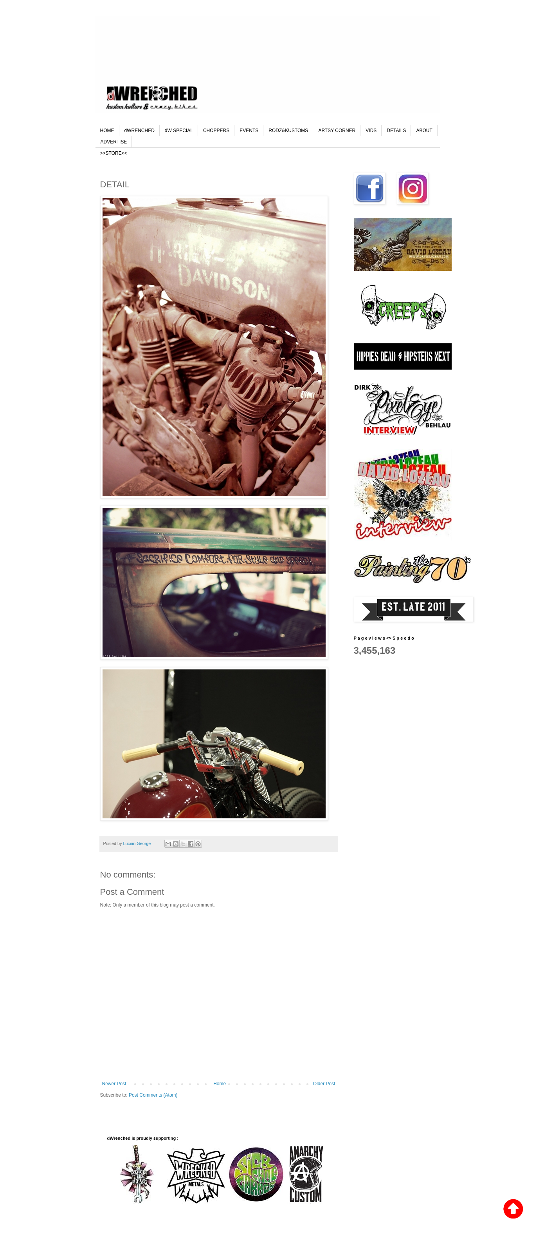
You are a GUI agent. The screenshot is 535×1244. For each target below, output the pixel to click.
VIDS (371, 130)
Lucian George (137, 843)
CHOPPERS (216, 130)
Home (219, 1083)
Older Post (324, 1083)
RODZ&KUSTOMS (288, 130)
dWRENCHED (139, 130)
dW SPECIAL (179, 130)
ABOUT (424, 130)
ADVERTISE (114, 142)
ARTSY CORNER (336, 130)
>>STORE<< (113, 153)
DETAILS (396, 130)
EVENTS (249, 130)
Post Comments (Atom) (153, 1095)
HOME (107, 130)
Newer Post (114, 1083)
